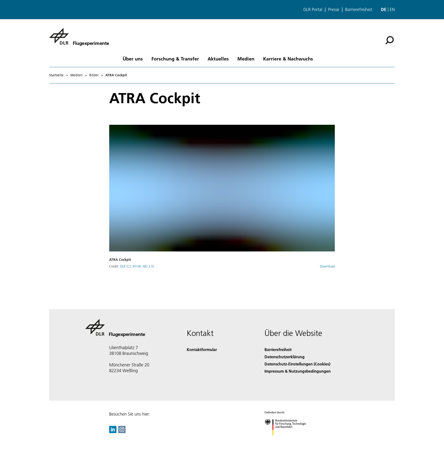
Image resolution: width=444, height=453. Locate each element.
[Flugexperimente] (79, 36)
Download (327, 266)
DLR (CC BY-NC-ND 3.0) (137, 266)
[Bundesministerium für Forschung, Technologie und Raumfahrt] (288, 439)
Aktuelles (218, 58)
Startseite (56, 75)
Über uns (133, 58)
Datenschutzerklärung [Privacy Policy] (284, 356)
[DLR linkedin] (112, 431)
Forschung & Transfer (175, 58)
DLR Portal (312, 9)
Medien (245, 58)
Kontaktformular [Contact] (202, 349)
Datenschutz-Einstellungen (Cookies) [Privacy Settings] (297, 363)
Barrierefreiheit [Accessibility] (278, 349)
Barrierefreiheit (358, 9)
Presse (333, 9)
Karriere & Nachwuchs (288, 58)
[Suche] (389, 40)
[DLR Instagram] (122, 431)
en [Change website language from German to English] (392, 9)
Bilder (94, 75)
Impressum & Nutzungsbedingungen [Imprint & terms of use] (297, 371)
